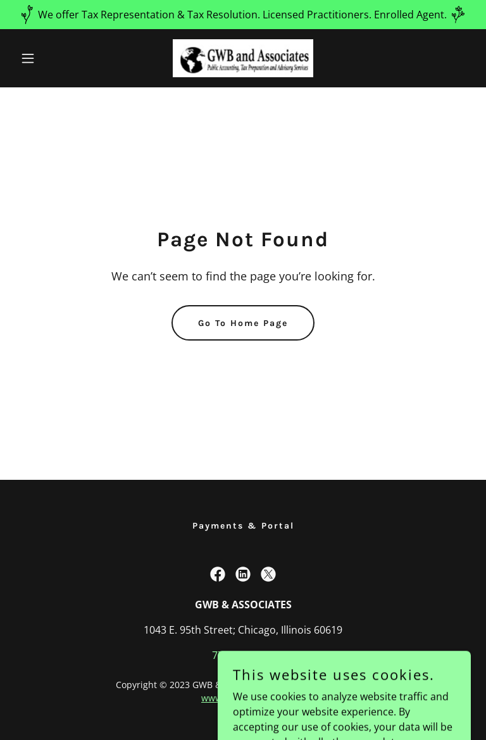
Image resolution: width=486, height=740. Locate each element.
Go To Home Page (243, 323)
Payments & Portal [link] (243, 525)
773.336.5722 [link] (243, 655)
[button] (49, 58)
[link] (243, 58)
